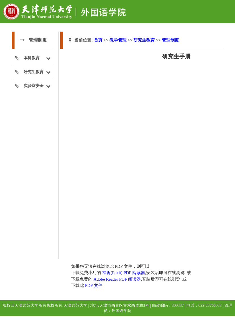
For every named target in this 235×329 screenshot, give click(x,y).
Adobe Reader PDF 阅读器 (117, 279)
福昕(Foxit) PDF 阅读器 (123, 272)
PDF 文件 (93, 285)
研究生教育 (144, 40)
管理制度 (170, 40)
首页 (98, 40)
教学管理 (118, 40)
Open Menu (228, 7)
